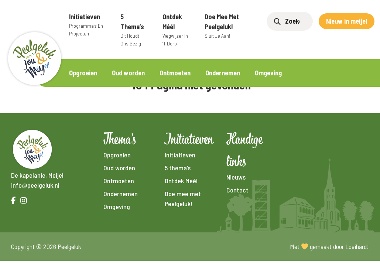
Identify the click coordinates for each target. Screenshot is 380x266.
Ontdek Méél (176, 30)
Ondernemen (222, 73)
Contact (237, 190)
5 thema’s (134, 30)
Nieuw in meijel (346, 21)
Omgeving (268, 73)
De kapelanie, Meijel (37, 175)
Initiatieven (87, 25)
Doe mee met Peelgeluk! (226, 26)
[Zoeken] (295, 21)
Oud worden (128, 73)
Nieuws (236, 177)
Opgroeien (83, 73)
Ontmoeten (175, 73)
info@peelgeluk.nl (35, 185)
